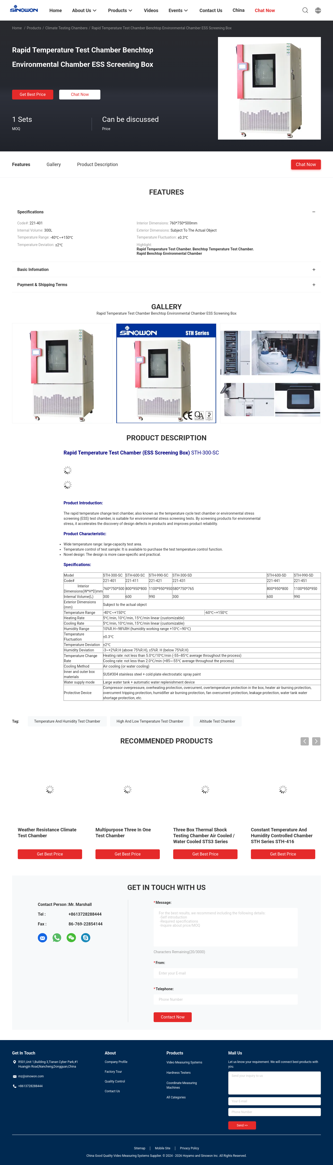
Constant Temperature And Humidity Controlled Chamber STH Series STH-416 (282, 835)
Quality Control (115, 1081)
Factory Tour (113, 1071)
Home (17, 28)
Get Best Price (33, 94)
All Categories (176, 1097)
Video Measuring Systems (184, 1062)
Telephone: (165, 989)
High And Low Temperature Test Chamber (150, 721)
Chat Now (80, 94)
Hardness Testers (178, 1073)
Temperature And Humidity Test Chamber (67, 721)
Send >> (242, 1125)
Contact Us (112, 1091)
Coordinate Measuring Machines (181, 1085)
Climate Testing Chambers (66, 28)
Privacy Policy (189, 1148)
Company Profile (116, 1062)
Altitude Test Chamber (217, 721)
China (238, 10)
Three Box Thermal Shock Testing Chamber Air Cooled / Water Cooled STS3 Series (204, 835)
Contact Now (173, 1017)
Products (34, 28)
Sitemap (139, 1148)
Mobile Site (162, 1148)
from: (160, 963)
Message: (163, 902)
